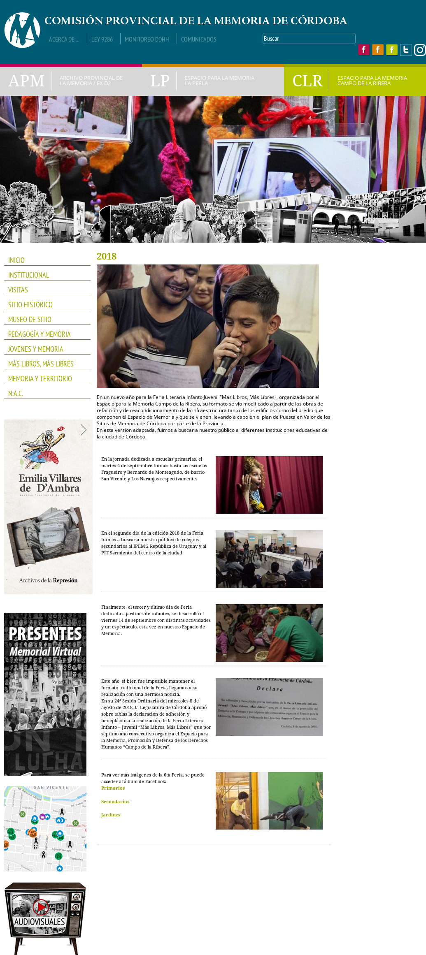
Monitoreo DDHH (147, 39)
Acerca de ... (64, 39)
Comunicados (198, 39)
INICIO (16, 260)
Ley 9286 (102, 39)
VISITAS (18, 289)
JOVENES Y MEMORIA (44, 349)
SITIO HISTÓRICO (30, 304)
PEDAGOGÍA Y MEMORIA (44, 334)
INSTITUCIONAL (44, 275)
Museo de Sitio (29, 319)
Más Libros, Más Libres (44, 364)
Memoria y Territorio (44, 379)
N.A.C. (44, 394)
